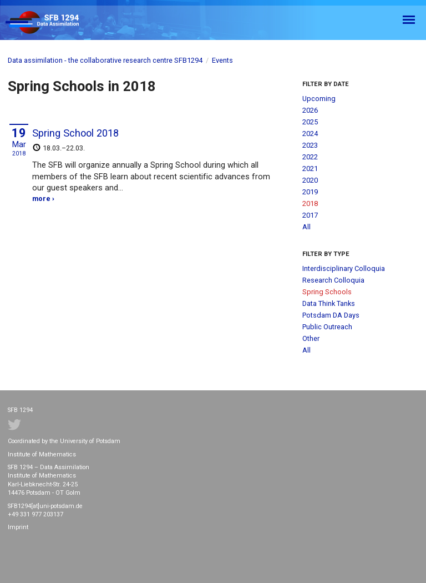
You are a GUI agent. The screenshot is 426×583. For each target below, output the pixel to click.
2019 (310, 192)
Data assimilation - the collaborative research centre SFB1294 (105, 60)
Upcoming (319, 98)
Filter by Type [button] (325, 254)
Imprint (18, 527)
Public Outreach (327, 327)
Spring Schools (327, 292)
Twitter (14, 424)
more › (43, 198)
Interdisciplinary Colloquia (343, 268)
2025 (310, 122)
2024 (310, 133)
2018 (310, 203)
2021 (310, 168)
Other (311, 338)
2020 (310, 180)
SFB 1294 (52, 23)
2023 (310, 145)
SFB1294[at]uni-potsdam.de (45, 506)
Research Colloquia (333, 280)
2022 (310, 157)
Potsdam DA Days (330, 315)
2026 (310, 110)
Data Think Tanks (328, 303)
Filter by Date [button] (325, 84)
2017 (310, 215)
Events (222, 60)
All (306, 227)
